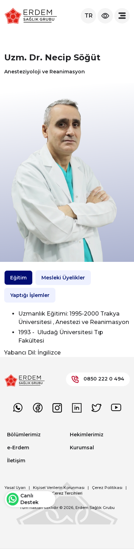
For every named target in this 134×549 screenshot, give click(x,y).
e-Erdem (18, 447)
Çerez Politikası (107, 487)
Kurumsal (82, 447)
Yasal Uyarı (15, 487)
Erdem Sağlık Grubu (95, 507)
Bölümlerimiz (24, 434)
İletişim (16, 460)
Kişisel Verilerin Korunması (59, 487)
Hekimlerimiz (86, 434)
